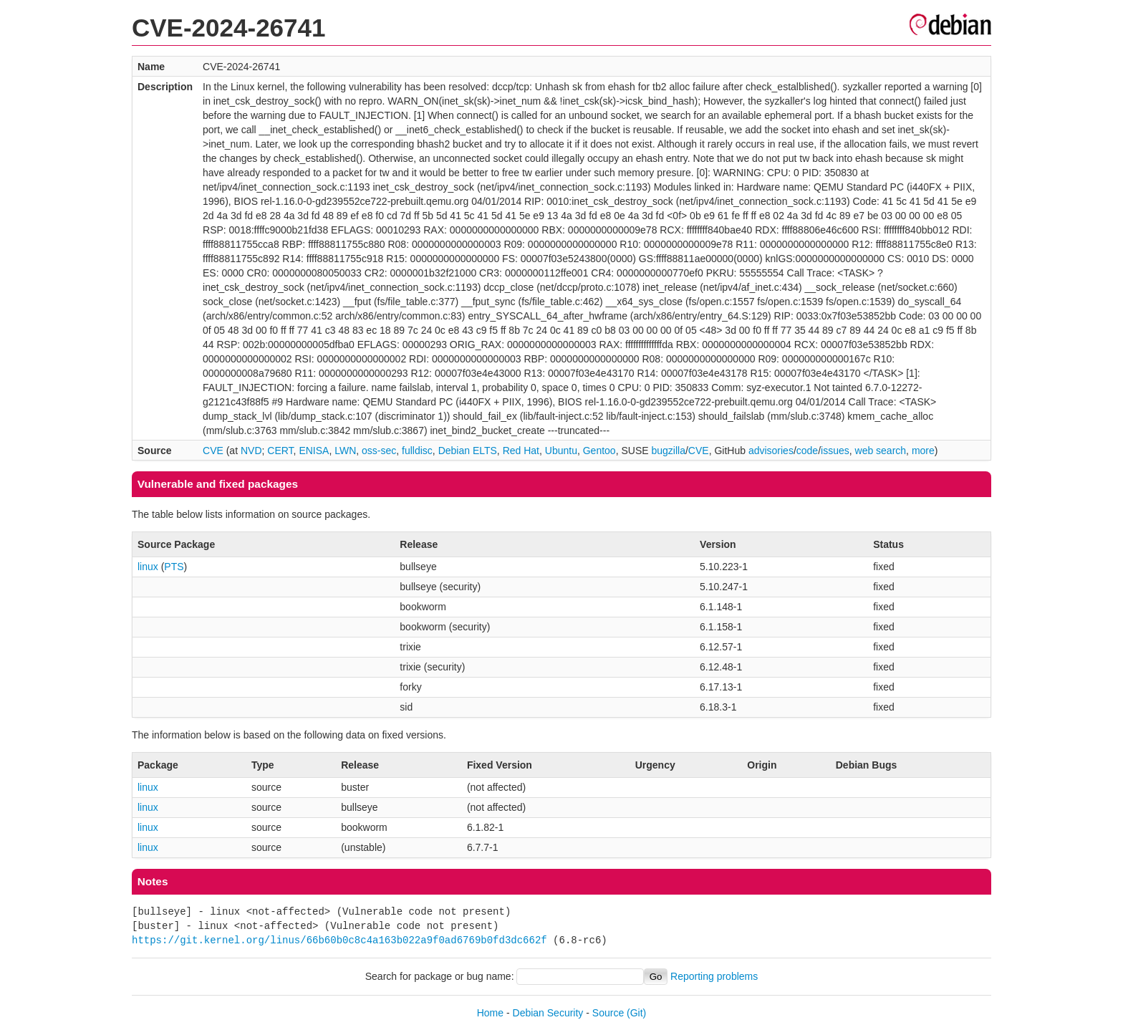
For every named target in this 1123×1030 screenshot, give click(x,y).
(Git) (636, 1013)
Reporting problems (714, 976)
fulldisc (417, 450)
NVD (251, 450)
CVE (213, 450)
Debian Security (548, 1013)
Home (490, 1013)
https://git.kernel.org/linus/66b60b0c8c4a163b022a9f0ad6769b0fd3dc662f (339, 940)
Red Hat (521, 450)
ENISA (314, 450)
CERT (280, 450)
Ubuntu (561, 450)
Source (608, 1013)
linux (148, 566)
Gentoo (599, 450)
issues (835, 450)
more (923, 450)
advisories (771, 450)
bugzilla (668, 450)
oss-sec (379, 450)
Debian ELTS (467, 450)
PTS (173, 566)
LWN (345, 450)
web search (881, 450)
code (807, 450)
